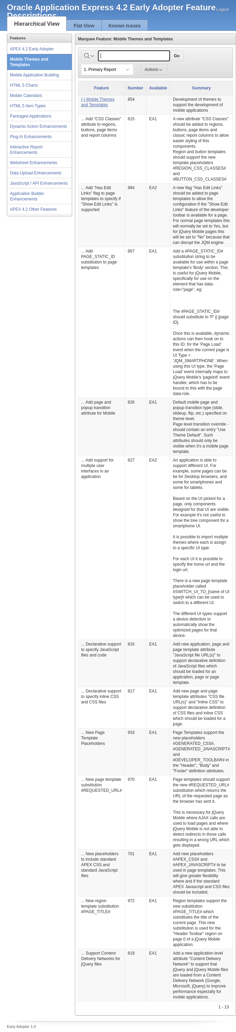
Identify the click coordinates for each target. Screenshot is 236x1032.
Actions (154, 69)
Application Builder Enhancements (27, 196)
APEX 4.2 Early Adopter (32, 49)
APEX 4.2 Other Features (33, 209)
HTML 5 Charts (24, 85)
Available (158, 88)
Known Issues (125, 25)
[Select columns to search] (89, 55)
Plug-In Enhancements (31, 136)
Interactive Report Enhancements (26, 150)
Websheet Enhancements (33, 162)
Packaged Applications (31, 116)
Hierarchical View (36, 24)
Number (135, 88)
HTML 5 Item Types (28, 105)
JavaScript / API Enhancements (39, 183)
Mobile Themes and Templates (29, 62)
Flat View (84, 25)
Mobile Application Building (34, 75)
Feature (101, 88)
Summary (201, 88)
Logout (222, 9)
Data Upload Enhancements (35, 173)
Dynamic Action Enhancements (38, 126)
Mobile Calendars (26, 95)
